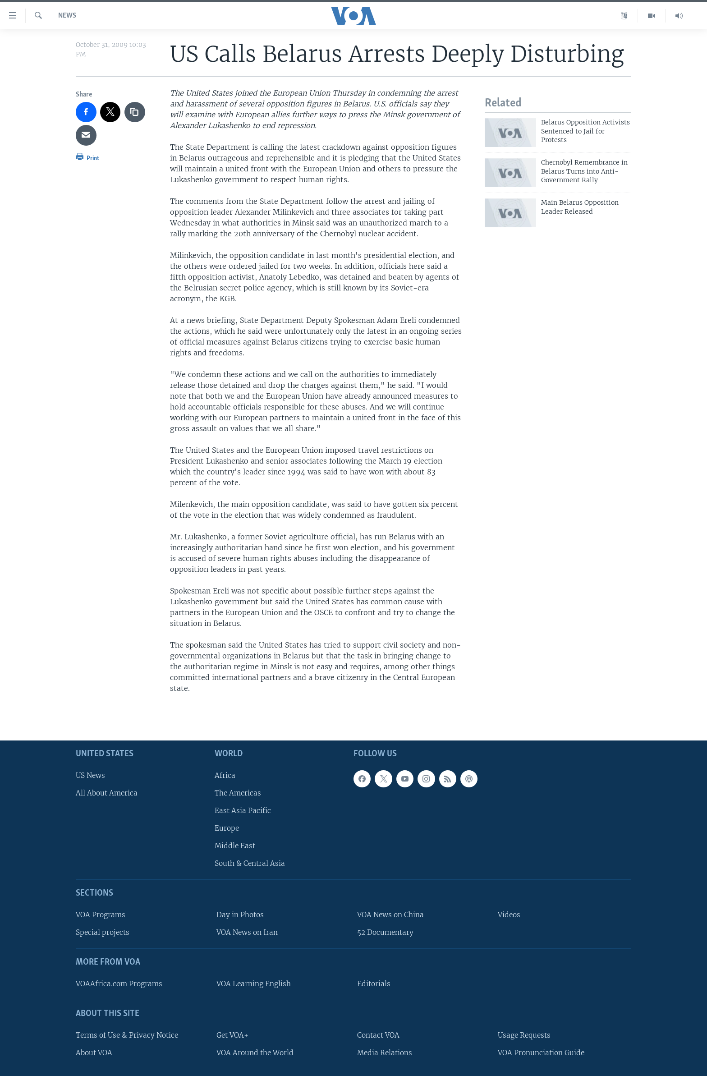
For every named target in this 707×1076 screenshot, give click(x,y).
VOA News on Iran (247, 932)
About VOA (94, 1052)
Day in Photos (240, 914)
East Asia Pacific (243, 810)
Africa (225, 775)
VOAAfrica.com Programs (119, 983)
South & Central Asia (250, 863)
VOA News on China (390, 914)
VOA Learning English (253, 983)
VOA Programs (100, 914)
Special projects (102, 932)
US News (90, 775)
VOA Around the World (255, 1052)
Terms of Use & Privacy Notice (127, 1035)
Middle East (235, 845)
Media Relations (384, 1052)
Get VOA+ (232, 1035)
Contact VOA (378, 1035)
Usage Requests (524, 1035)
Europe (227, 828)
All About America (107, 793)
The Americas (238, 793)
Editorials (373, 983)
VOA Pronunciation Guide (541, 1052)
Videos (509, 914)
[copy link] (134, 112)
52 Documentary (385, 932)
